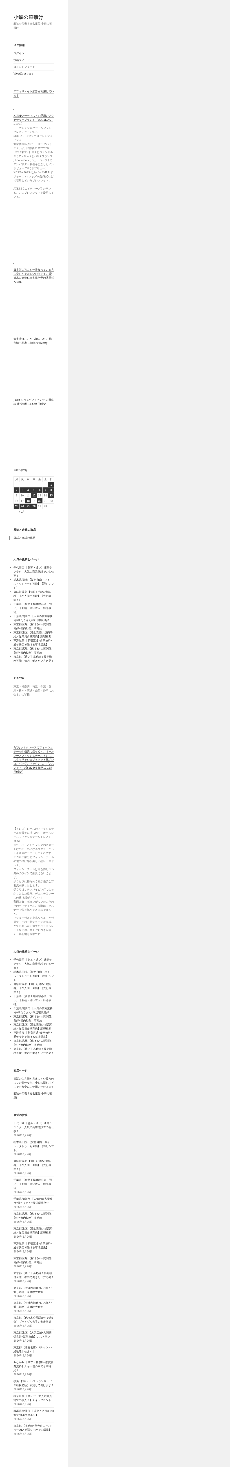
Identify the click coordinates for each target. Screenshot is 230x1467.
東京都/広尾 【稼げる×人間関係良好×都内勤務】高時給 (32, 626)
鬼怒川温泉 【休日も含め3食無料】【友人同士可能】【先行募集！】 (32, 596)
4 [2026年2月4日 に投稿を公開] (28, 490)
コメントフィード (24, 67)
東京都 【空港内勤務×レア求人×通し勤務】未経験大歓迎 (32, 1290)
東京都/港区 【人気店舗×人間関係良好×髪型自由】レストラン (32, 1334)
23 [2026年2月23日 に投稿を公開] (16, 506)
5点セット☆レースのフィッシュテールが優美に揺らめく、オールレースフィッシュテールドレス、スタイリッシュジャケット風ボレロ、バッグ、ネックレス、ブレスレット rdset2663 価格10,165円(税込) (33, 759)
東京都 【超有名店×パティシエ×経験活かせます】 (32, 1349)
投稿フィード (21, 60)
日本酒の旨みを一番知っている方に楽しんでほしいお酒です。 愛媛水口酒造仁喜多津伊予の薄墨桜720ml (33, 276)
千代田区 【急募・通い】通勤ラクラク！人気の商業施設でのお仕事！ (33, 571)
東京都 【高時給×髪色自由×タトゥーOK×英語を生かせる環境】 (32, 1428)
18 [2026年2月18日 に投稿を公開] (28, 501)
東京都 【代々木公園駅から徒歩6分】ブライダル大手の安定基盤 (33, 1320)
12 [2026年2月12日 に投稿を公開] (33, 495)
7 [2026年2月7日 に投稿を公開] (45, 490)
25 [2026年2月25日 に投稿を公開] (28, 506)
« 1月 (21, 512)
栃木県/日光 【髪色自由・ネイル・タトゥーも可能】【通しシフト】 (33, 584)
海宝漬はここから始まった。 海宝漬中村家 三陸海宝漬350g (32, 341)
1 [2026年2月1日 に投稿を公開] (51, 485)
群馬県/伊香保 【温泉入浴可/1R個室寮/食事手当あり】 (33, 1413)
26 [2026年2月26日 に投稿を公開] (33, 506)
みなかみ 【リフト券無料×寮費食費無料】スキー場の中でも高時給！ (33, 1366)
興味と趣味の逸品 (24, 530)
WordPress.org (23, 73)
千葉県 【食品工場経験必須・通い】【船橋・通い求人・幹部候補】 (32, 608)
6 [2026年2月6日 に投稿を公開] (39, 490)
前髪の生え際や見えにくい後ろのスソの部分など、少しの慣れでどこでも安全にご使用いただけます (33, 1083)
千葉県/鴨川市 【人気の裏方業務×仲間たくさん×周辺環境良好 (33, 618)
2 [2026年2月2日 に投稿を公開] (16, 490)
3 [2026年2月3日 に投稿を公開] (22, 490)
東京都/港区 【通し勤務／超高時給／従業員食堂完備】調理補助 (33, 634)
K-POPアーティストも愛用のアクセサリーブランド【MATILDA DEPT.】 (33, 120)
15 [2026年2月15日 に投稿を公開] (51, 495)
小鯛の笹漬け (28, 17)
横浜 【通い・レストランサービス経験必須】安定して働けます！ (33, 1383)
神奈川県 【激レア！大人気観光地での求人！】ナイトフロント (32, 1398)
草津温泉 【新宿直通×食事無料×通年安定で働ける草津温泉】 (32, 642)
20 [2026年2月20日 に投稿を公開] (39, 501)
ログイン (18, 53)
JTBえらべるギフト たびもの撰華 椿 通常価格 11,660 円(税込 (33, 402)
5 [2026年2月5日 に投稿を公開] (34, 490)
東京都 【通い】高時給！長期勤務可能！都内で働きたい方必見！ (33, 659)
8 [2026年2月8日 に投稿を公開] (51, 490)
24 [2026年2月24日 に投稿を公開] (22, 506)
